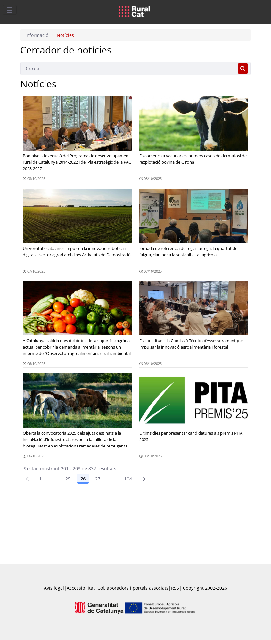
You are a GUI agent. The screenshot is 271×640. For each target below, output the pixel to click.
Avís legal (54, 588)
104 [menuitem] (128, 479)
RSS (175, 588)
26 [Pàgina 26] (83, 479)
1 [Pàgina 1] (40, 479)
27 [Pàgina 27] (98, 479)
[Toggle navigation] (10, 10)
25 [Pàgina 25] (68, 479)
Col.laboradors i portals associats (132, 588)
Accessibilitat (81, 588)
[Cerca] (127, 68)
